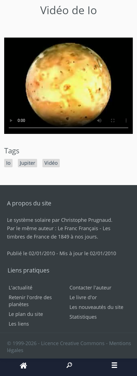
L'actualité (20, 287)
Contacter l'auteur (90, 287)
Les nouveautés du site (96, 307)
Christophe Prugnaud (86, 220)
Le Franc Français (78, 228)
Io (8, 162)
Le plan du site (26, 314)
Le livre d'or (83, 297)
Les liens (19, 323)
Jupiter (27, 162)
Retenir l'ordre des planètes (30, 301)
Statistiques (83, 316)
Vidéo (51, 162)
